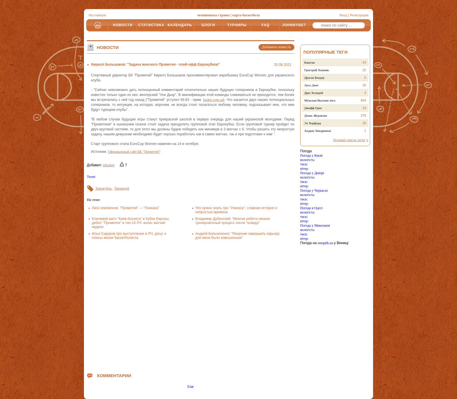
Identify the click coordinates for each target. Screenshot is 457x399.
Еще (190, 386)
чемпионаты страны (213, 15)
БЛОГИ (208, 25)
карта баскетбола (246, 15)
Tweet (91, 177)
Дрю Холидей (313, 92)
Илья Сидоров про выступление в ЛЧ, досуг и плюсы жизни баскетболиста (129, 236)
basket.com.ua (213, 100)
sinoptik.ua (325, 243)
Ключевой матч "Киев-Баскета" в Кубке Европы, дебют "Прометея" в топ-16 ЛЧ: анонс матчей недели (130, 223)
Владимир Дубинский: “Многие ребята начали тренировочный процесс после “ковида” (232, 221)
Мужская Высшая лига (319, 100)
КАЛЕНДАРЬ (180, 25)
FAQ (265, 25)
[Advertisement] (190, 305)
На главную (97, 15)
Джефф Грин (313, 108)
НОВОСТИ (122, 25)
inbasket (109, 165)
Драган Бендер (314, 77)
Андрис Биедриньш (317, 130)
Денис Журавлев (315, 115)
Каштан (309, 62)
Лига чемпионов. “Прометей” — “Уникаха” (125, 208)
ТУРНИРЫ (237, 25)
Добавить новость (276, 47)
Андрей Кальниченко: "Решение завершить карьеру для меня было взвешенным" (237, 236)
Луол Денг (311, 85)
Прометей (121, 188)
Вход (343, 15)
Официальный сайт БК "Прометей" (134, 152)
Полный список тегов (349, 140)
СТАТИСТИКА (151, 25)
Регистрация (359, 15)
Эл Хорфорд (312, 123)
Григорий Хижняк (316, 70)
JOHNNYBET (294, 25)
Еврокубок (103, 188)
